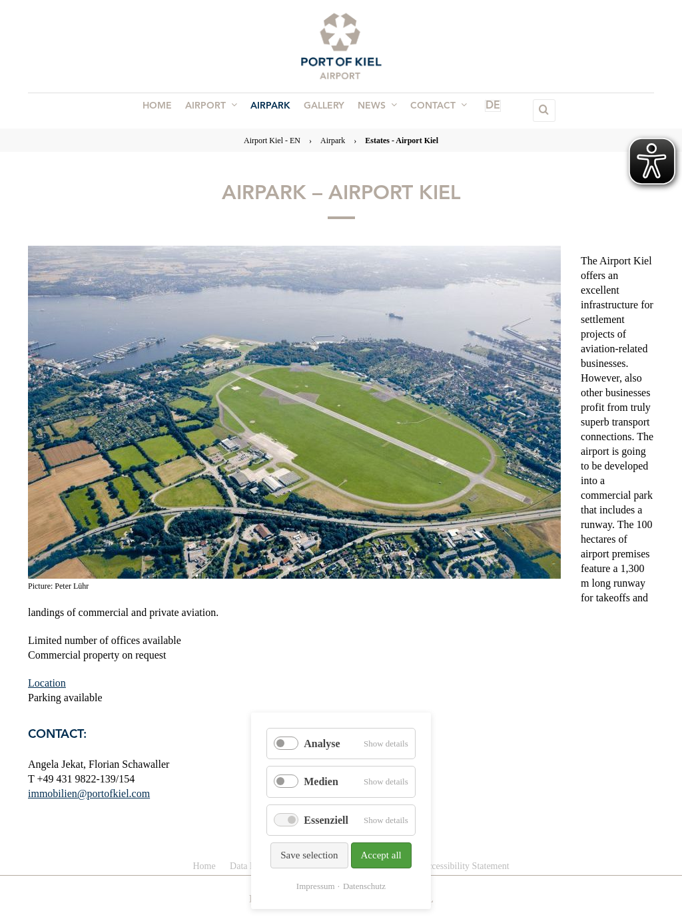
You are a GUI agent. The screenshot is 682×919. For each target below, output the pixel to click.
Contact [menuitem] (432, 110)
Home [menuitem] (163, 110)
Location (47, 683)
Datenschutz (364, 886)
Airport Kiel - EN (272, 140)
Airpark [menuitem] (272, 110)
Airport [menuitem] (215, 110)
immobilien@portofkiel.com (89, 793)
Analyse (322, 743)
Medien (321, 781)
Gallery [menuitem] (322, 110)
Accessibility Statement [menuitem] (465, 866)
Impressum (315, 886)
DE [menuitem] (476, 110)
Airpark (332, 140)
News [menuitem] (373, 110)
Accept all (381, 855)
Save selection (309, 855)
